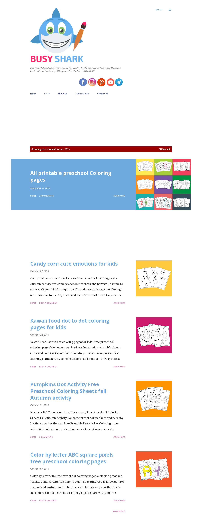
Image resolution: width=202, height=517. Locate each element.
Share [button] (33, 195)
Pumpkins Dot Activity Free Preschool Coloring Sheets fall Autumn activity (68, 391)
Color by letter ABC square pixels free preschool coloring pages (71, 458)
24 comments (46, 195)
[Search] (158, 9)
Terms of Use (82, 93)
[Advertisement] (101, 116)
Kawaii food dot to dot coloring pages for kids (69, 324)
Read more (119, 195)
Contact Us (102, 93)
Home (33, 93)
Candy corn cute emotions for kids (74, 263)
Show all (164, 149)
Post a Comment (48, 303)
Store (47, 93)
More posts (119, 511)
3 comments (46, 437)
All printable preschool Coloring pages (70, 176)
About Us (62, 93)
